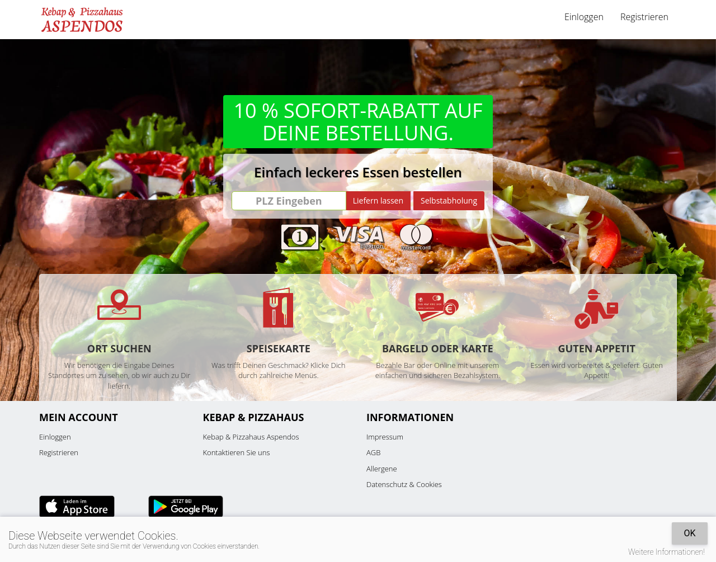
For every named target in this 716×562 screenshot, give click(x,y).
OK (689, 533)
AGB (373, 452)
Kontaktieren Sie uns (236, 452)
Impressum (384, 437)
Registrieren (644, 17)
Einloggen (584, 17)
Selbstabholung (449, 200)
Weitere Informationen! (666, 551)
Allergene (381, 469)
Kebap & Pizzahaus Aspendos (251, 437)
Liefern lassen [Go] (378, 200)
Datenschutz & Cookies (404, 484)
